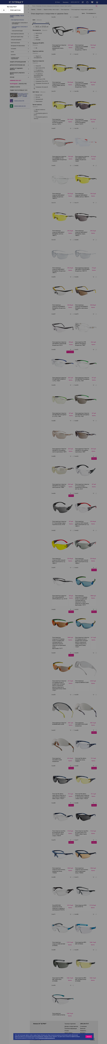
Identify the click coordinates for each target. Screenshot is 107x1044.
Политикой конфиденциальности (46, 1038)
